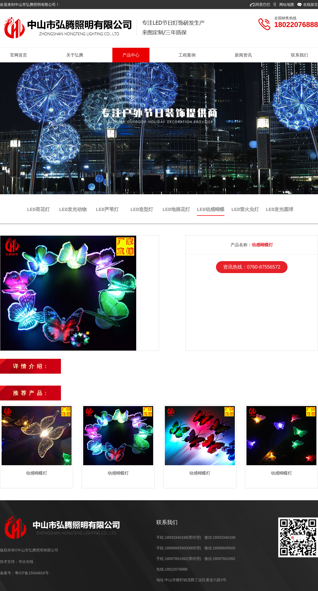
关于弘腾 (74, 55)
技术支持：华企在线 (16, 561)
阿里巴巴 (263, 4)
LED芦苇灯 (107, 209)
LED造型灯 (141, 209)
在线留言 (310, 4)
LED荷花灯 (38, 209)
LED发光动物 (73, 209)
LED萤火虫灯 (245, 209)
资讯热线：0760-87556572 (251, 267)
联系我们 (299, 55)
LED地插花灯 (176, 209)
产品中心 (130, 55)
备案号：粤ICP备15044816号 (24, 573)
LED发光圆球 (279, 209)
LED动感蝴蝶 (210, 209)
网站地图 (287, 4)
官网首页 (18, 55)
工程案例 (187, 55)
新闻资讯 (243, 55)
